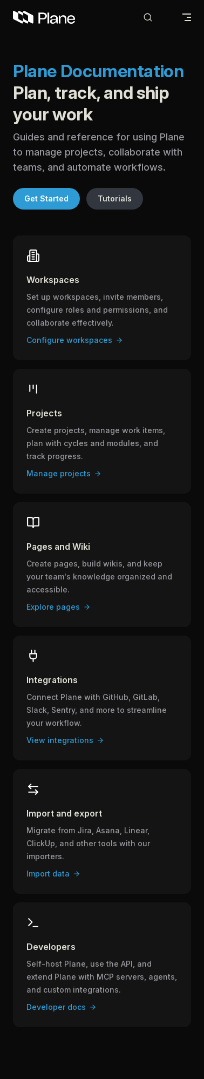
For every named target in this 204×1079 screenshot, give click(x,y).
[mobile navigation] (187, 17)
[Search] (156, 17)
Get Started (46, 198)
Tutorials (115, 198)
